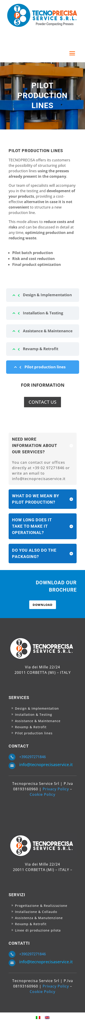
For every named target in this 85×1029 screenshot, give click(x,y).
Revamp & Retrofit (40, 348)
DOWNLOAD (43, 605)
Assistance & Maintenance (48, 330)
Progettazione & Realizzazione (41, 905)
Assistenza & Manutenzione (39, 918)
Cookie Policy (42, 794)
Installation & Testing (43, 312)
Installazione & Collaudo (36, 912)
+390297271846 (32, 756)
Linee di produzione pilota (38, 930)
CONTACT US (42, 402)
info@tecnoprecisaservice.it (46, 764)
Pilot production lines (45, 366)
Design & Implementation (47, 294)
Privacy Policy (56, 788)
